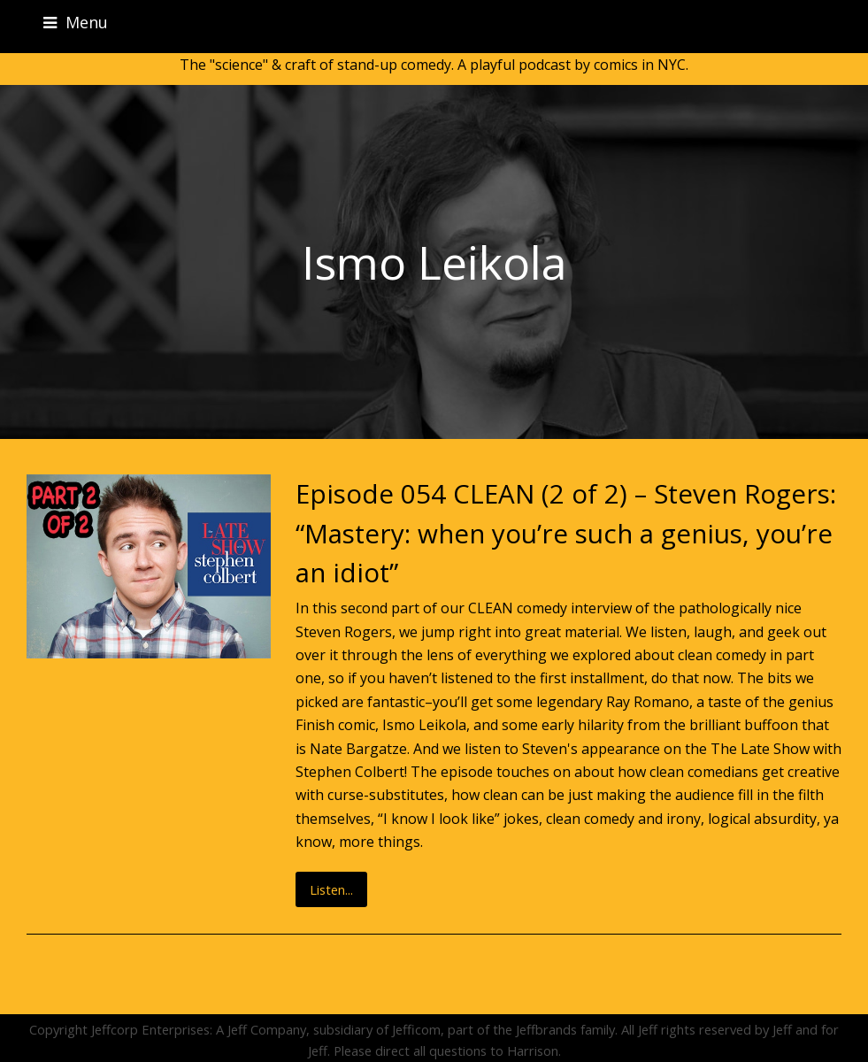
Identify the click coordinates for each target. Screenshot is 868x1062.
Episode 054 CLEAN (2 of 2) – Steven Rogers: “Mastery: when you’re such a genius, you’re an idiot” (566, 532)
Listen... (331, 889)
